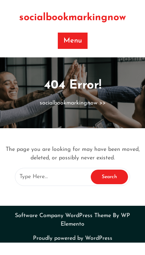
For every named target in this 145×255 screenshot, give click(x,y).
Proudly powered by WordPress (72, 238)
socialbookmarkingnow (72, 18)
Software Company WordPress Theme (64, 216)
